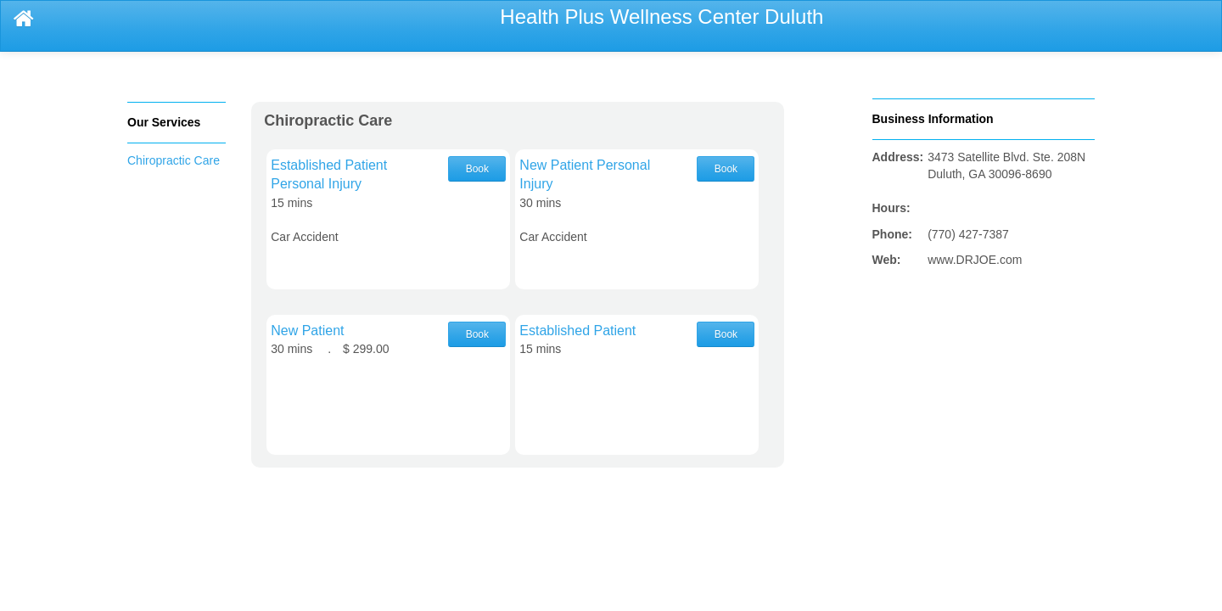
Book (477, 169)
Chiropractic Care (173, 160)
